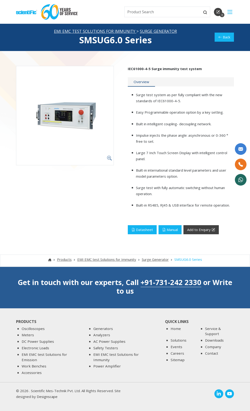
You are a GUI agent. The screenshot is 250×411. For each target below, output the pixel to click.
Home (176, 328)
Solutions (178, 340)
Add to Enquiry (201, 230)
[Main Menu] (230, 12)
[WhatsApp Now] (241, 180)
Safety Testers (105, 348)
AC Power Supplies (109, 341)
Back (224, 37)
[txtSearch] (162, 12)
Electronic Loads (35, 348)
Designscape (47, 396)
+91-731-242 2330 (171, 282)
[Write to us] (241, 149)
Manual (170, 230)
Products (64, 260)
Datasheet (142, 230)
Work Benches (34, 366)
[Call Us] (241, 164)
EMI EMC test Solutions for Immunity (95, 31)
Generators (103, 328)
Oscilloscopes (33, 328)
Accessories (32, 372)
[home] (26, 11)
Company (213, 346)
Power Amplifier (107, 366)
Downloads (214, 340)
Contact (211, 353)
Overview (141, 82)
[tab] (141, 82)
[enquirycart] (218, 12)
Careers (177, 353)
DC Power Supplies (38, 341)
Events (176, 346)
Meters (28, 335)
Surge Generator (158, 31)
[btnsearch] (205, 12)
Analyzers (101, 335)
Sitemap (178, 359)
